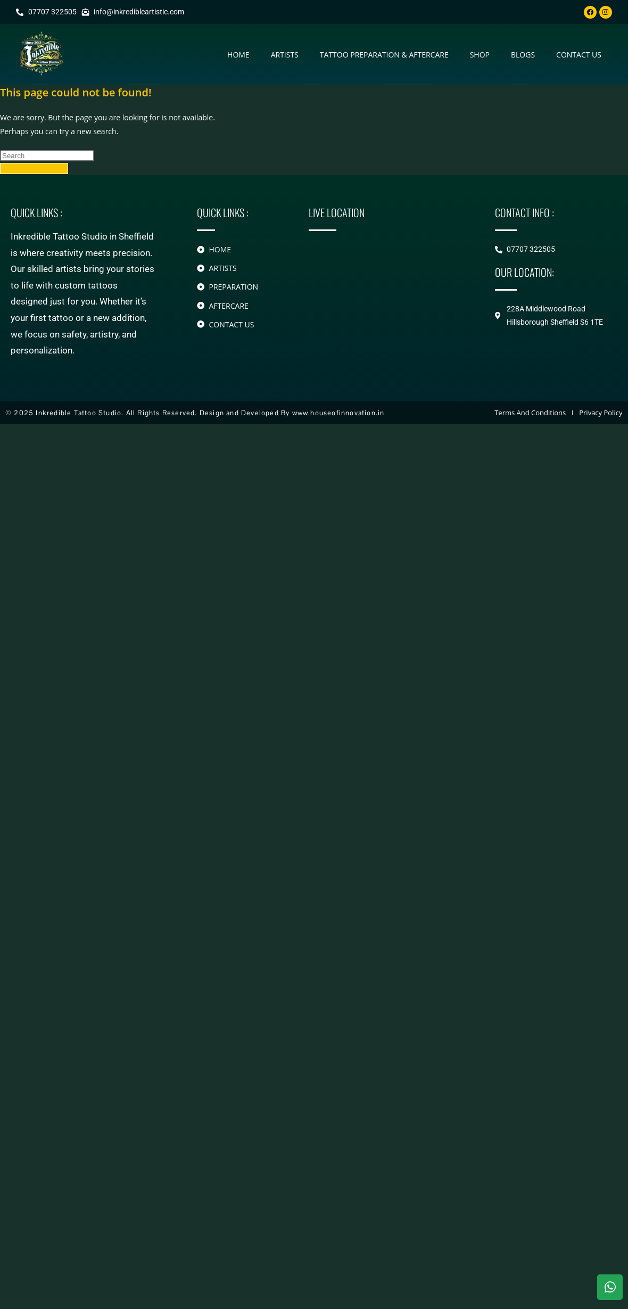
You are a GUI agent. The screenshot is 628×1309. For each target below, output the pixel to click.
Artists (285, 55)
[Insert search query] (47, 155)
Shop (480, 55)
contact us (578, 55)
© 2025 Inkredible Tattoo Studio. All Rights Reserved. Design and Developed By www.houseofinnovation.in (194, 412)
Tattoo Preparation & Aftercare (384, 55)
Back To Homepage (34, 168)
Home (238, 55)
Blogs (523, 55)
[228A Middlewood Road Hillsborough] (386, 288)
